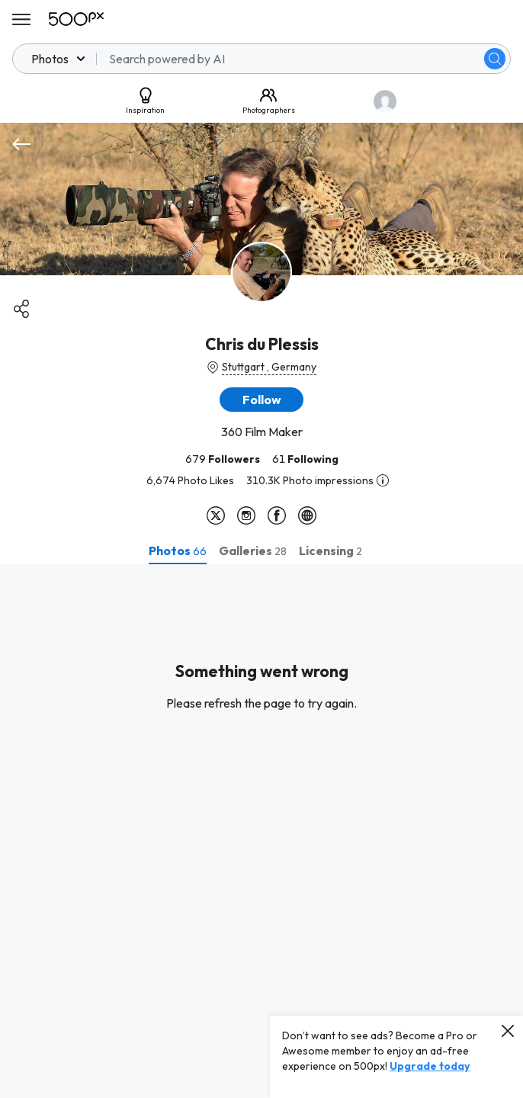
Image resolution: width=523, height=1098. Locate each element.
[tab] (178, 550)
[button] (261, 399)
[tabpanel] (261, 831)
